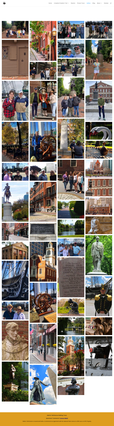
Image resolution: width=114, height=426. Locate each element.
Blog (94, 3)
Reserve (73, 3)
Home (50, 3)
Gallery (89, 3)
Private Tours (81, 3)
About (98, 3)
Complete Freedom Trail (60, 3)
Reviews (106, 3)
